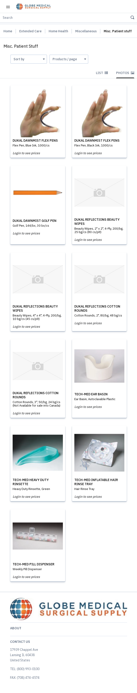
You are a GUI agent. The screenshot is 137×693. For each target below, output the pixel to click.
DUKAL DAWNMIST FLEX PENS (35, 140)
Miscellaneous (86, 31)
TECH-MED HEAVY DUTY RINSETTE (31, 482)
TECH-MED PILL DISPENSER (33, 564)
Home (7, 31)
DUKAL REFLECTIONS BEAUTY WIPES (97, 221)
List (102, 73)
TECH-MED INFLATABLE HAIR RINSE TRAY (96, 482)
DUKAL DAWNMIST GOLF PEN (34, 221)
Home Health (58, 31)
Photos (125, 73)
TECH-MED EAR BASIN (91, 394)
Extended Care (30, 31)
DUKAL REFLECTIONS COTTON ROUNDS (97, 308)
